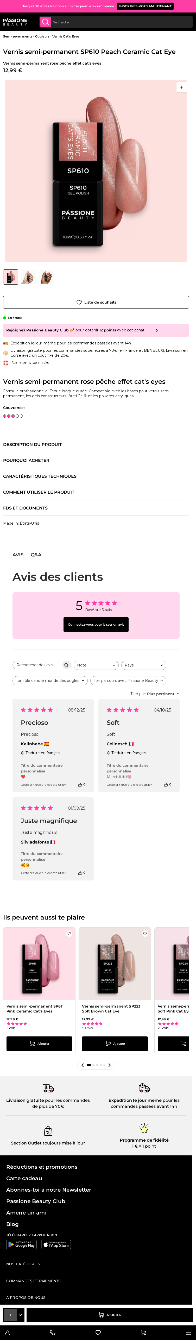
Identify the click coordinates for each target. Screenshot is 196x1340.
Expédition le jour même (135, 1100)
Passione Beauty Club (35, 1201)
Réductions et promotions (41, 1167)
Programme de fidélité (144, 1140)
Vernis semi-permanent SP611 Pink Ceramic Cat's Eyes (35, 1009)
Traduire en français (40, 753)
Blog (12, 1224)
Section (19, 1143)
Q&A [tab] (36, 555)
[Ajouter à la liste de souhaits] (96, 302)
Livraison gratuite (25, 1100)
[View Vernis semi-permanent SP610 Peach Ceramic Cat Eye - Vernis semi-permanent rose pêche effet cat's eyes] (10, 277)
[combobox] (116, 22)
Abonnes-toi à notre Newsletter (48, 1190)
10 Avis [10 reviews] (87, 1028)
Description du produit (32, 445)
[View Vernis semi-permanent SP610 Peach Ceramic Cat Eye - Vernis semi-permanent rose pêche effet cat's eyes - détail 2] (28, 277)
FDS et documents (25, 508)
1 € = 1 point (144, 1146)
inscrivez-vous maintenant (145, 6)
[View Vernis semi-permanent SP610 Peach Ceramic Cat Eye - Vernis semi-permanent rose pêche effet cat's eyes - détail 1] (46, 277)
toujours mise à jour (63, 1143)
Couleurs (42, 36)
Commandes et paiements (33, 1281)
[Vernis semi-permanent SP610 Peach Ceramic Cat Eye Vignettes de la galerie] (28, 277)
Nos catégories (23, 1264)
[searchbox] (37, 665)
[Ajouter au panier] (110, 1315)
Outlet (34, 1143)
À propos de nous (26, 1297)
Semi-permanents (17, 36)
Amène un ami (26, 1213)
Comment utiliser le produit (38, 492)
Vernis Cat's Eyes (65, 36)
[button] (82, 1065)
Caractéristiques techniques (40, 476)
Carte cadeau (24, 1178)
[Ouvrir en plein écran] (181, 87)
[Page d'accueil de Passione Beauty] (15, 22)
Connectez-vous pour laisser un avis (96, 624)
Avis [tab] (17, 555)
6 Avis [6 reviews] (11, 1028)
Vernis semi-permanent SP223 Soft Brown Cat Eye (111, 1009)
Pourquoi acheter (26, 460)
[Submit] (45, 22)
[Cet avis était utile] (80, 784)
